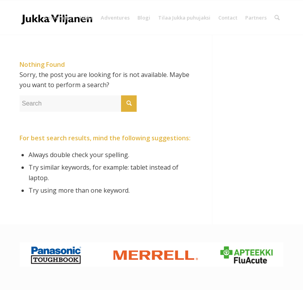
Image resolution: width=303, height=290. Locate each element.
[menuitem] (58, 17)
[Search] (277, 17)
